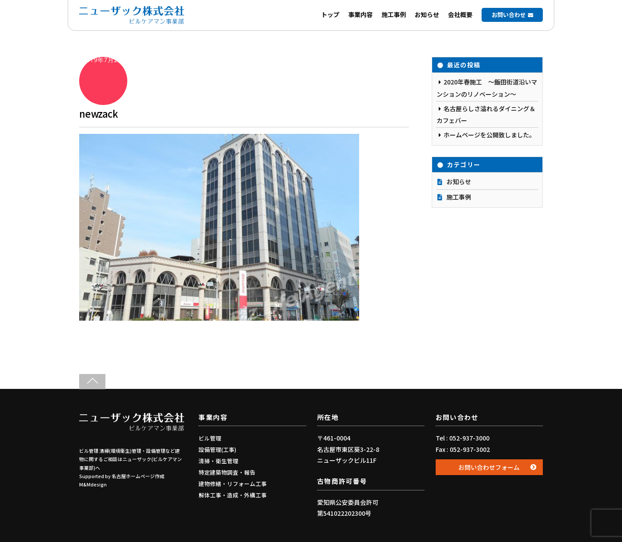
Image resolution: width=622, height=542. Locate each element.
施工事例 (393, 14)
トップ (330, 14)
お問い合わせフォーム (489, 467)
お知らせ (427, 14)
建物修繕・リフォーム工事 (233, 483)
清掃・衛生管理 (218, 461)
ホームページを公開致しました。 (489, 134)
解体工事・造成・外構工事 (233, 495)
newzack (98, 113)
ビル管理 (210, 438)
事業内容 (360, 14)
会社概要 (460, 14)
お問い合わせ (509, 14)
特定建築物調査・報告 (227, 472)
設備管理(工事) (217, 449)
